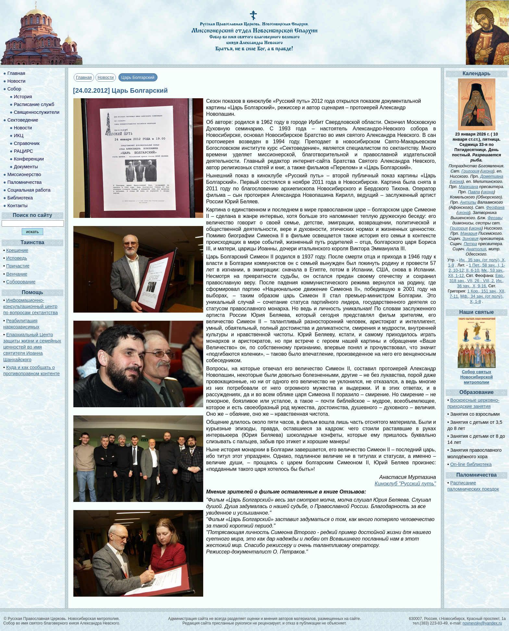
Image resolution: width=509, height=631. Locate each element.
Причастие (18, 265)
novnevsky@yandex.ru (482, 623)
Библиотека (20, 197)
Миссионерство (24, 174)
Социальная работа (29, 190)
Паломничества (24, 182)
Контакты (17, 205)
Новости (106, 77)
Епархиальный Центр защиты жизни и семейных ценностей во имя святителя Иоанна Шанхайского (32, 347)
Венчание (16, 274)
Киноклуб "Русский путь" (405, 483)
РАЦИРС (23, 151)
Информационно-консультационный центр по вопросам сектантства (30, 306)
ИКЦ (18, 135)
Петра (470, 243)
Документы (26, 166)
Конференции (29, 158)
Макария (468, 233)
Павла (474, 191)
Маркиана (468, 186)
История (23, 96)
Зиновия (470, 238)
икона (487, 171)
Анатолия (476, 248)
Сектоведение (22, 120)
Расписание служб (34, 104)
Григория (470, 171)
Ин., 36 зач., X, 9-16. (480, 283)
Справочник (27, 143)
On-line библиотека (470, 464)
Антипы (468, 202)
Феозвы (495, 217)
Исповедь (16, 258)
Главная (84, 77)
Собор (14, 88)
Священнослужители (36, 112)
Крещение (17, 250)
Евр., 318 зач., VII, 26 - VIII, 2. (477, 278)
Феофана (495, 207)
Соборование (20, 281)
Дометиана (491, 176)
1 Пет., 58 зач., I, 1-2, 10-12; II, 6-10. (477, 268)
